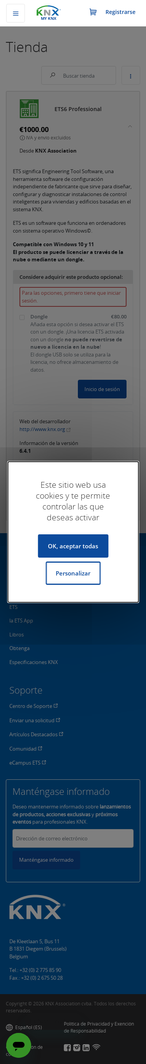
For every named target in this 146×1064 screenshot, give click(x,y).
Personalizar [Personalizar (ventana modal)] (73, 573)
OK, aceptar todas (73, 546)
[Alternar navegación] (15, 13)
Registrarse (120, 12)
